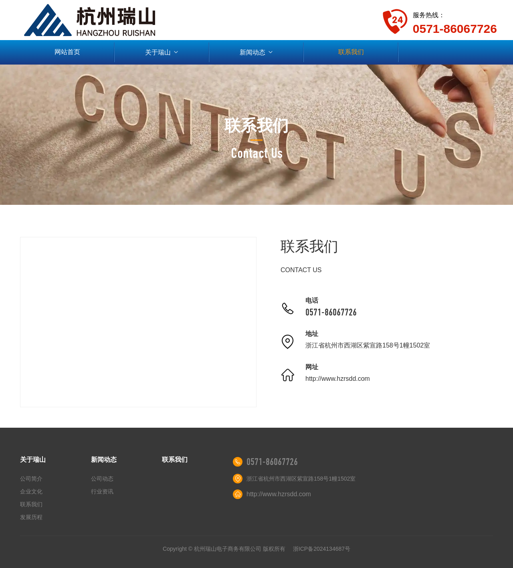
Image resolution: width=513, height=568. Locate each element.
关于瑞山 (162, 52)
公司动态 (102, 478)
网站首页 (67, 52)
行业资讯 (102, 491)
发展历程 (31, 517)
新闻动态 (257, 52)
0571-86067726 (331, 312)
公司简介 (31, 478)
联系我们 (351, 52)
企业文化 (31, 491)
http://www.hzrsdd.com (337, 378)
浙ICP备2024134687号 (321, 549)
